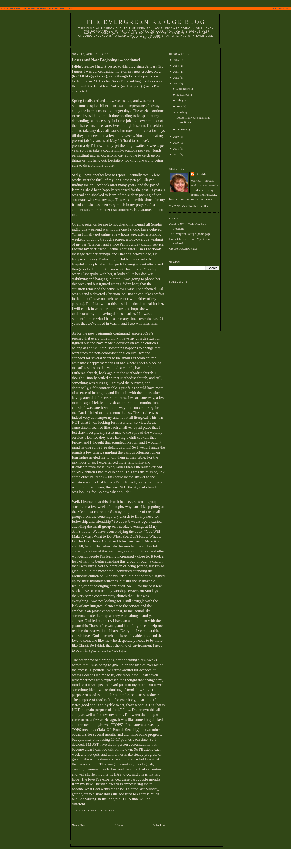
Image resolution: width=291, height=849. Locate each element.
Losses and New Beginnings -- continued (106, 60)
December (182, 88)
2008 (176, 148)
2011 (176, 83)
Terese (200, 174)
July (178, 100)
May (179, 106)
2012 (176, 77)
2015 (176, 59)
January (181, 129)
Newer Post (78, 825)
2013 (176, 71)
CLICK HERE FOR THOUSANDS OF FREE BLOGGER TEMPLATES (146, 8)
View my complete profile (188, 206)
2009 (176, 142)
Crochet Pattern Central (183, 248)
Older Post (159, 825)
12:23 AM (108, 810)
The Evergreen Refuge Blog (146, 22)
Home (119, 825)
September (182, 94)
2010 (176, 136)
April (179, 112)
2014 (176, 65)
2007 (176, 154)
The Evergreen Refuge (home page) (190, 234)
